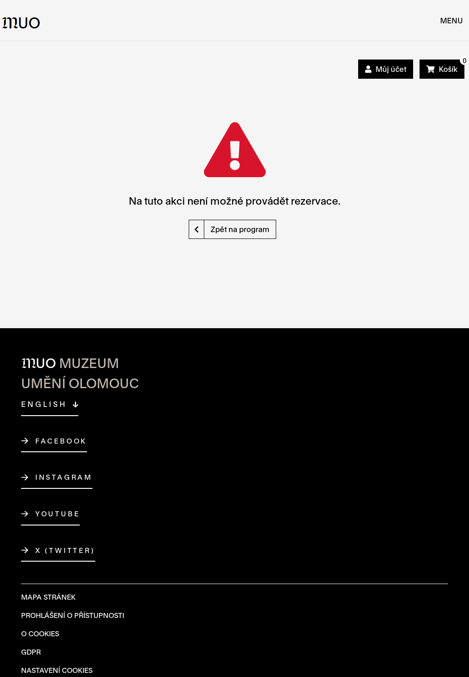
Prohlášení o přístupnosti (72, 615)
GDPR (31, 652)
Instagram (64, 477)
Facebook (61, 441)
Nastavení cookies (57, 670)
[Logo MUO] (21, 20)
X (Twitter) (65, 550)
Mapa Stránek (48, 597)
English (44, 404)
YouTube (57, 514)
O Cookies (40, 633)
